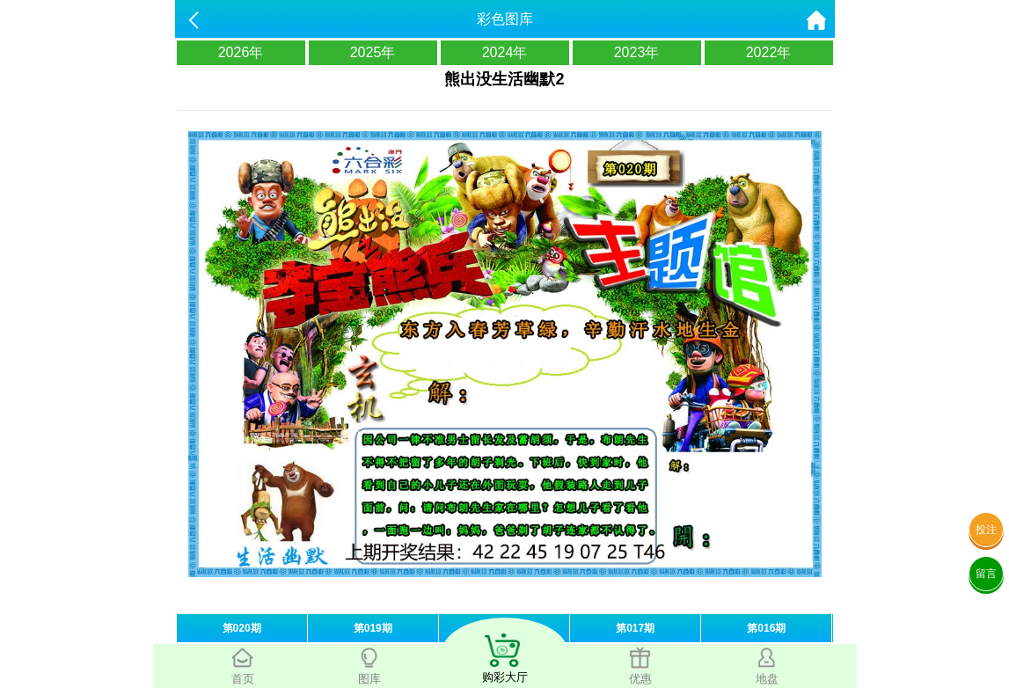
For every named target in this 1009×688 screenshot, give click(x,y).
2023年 (637, 52)
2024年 (505, 52)
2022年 (769, 52)
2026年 (241, 52)
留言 (986, 573)
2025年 (373, 52)
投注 (986, 529)
